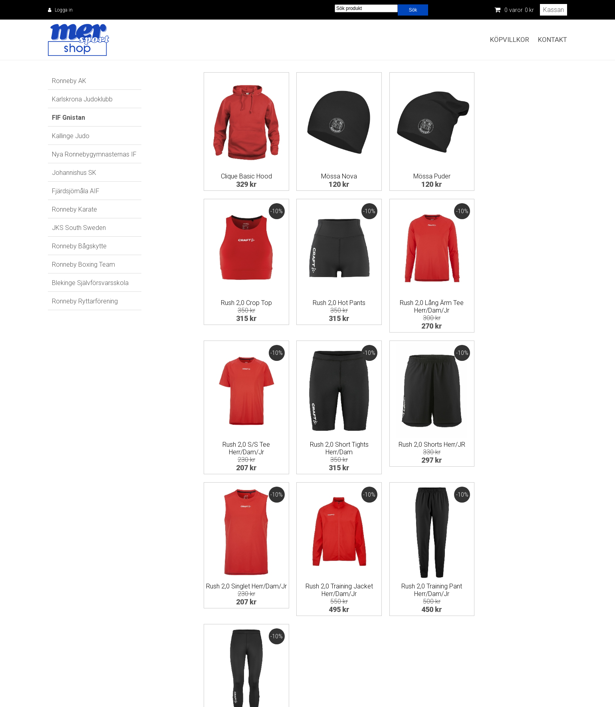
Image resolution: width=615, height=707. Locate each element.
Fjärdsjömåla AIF (75, 191)
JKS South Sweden (79, 228)
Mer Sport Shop (78, 40)
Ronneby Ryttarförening (85, 301)
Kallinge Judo (70, 136)
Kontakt (552, 39)
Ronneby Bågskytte (79, 246)
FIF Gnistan (68, 117)
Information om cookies (542, 670)
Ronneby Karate (74, 209)
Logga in (64, 10)
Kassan (553, 10)
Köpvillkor (509, 39)
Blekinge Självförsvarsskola (90, 283)
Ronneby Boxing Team (83, 264)
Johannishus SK (74, 172)
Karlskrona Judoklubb (82, 99)
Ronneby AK (69, 81)
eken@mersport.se (271, 679)
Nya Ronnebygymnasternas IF (94, 154)
